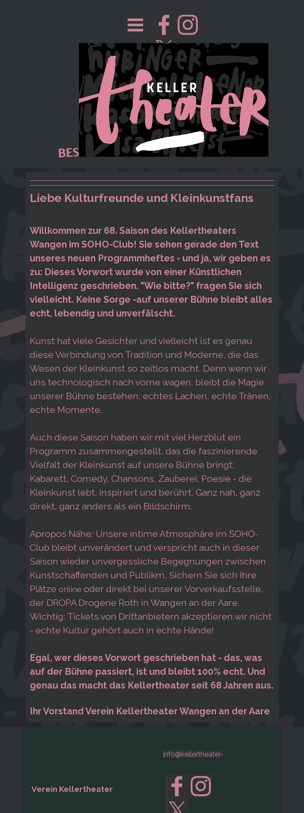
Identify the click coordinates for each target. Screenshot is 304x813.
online (70, 589)
